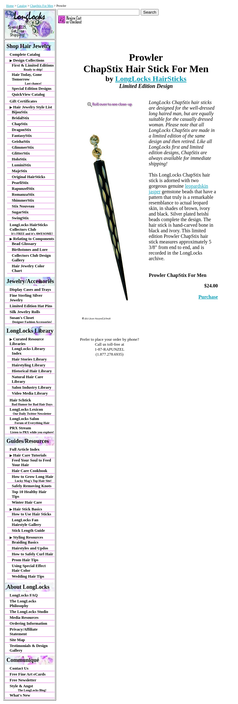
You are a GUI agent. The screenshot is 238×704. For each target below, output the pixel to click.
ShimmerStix (23, 200)
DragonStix (21, 130)
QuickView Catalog (28, 94)
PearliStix (20, 183)
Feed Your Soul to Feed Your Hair (31, 462)
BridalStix (20, 118)
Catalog (22, 5)
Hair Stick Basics (26, 509)
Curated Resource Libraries (27, 341)
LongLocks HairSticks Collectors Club (32, 229)
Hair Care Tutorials (28, 455)
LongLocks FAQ (23, 595)
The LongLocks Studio (29, 612)
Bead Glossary (24, 244)
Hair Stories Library (29, 359)
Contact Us (19, 668)
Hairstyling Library (28, 365)
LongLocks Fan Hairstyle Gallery (26, 522)
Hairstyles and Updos (30, 548)
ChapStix (20, 124)
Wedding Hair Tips (28, 576)
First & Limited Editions (33, 67)
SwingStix (20, 218)
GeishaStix (21, 141)
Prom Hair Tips (25, 560)
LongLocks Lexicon (32, 411)
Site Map (17, 640)
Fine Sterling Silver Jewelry (26, 297)
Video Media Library (30, 393)
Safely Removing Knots (31, 486)
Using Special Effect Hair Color (29, 568)
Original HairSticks (28, 177)
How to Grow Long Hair (33, 478)
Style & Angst (32, 688)
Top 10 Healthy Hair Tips (29, 494)
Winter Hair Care (27, 502)
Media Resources (24, 617)
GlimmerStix (23, 147)
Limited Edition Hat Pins (31, 306)
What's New (20, 695)
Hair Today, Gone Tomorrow (33, 78)
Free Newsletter (23, 680)
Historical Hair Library (32, 371)
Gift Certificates (23, 101)
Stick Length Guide (28, 530)
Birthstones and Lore (30, 249)
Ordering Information (28, 623)
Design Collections (27, 60)
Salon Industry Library (31, 387)
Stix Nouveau (23, 206)
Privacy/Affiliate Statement (23, 631)
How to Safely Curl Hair (32, 554)
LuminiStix (21, 165)
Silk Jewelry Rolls (25, 312)
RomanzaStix (23, 194)
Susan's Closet (32, 320)
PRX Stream (32, 430)
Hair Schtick (32, 402)
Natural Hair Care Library (27, 379)
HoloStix (19, 159)
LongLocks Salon (32, 421)
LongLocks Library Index (28, 351)
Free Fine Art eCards (28, 674)
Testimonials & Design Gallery (29, 648)
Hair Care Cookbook (29, 471)
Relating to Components (32, 239)
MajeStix (19, 171)
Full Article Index (25, 449)
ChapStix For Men (41, 5)
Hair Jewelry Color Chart (28, 268)
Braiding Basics (25, 542)
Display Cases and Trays (30, 289)
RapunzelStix (23, 188)
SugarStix (20, 212)
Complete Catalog (25, 54)
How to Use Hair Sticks (31, 514)
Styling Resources (26, 537)
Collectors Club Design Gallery (31, 257)
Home (10, 5)
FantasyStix (22, 135)
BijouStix (20, 112)
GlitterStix (21, 153)
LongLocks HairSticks (151, 79)
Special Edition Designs (31, 88)
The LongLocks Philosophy (23, 603)
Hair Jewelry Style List (31, 107)
